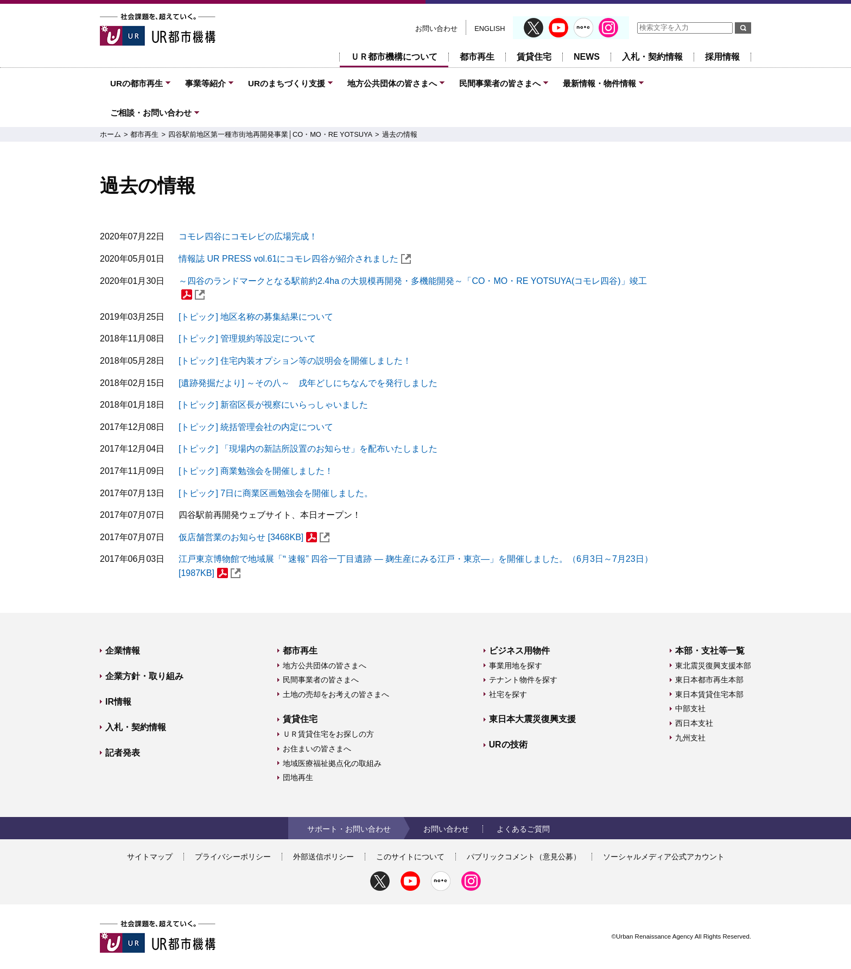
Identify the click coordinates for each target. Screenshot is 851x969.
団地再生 (298, 777)
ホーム (110, 134)
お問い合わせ (436, 28)
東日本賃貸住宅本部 (709, 694)
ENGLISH (489, 28)
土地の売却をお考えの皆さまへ (336, 694)
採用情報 (722, 56)
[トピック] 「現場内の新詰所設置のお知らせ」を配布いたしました (308, 448)
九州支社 (690, 737)
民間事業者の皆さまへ (500, 83)
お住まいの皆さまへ (317, 748)
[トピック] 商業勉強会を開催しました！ (256, 471)
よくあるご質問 (523, 829)
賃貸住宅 (534, 56)
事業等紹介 (205, 83)
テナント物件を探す (523, 679)
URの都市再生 (136, 83)
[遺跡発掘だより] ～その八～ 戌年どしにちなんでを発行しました (308, 383)
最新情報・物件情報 (599, 83)
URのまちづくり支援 (286, 83)
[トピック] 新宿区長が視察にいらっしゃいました (273, 404)
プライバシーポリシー (233, 856)
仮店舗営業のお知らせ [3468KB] (254, 537)
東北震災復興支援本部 (713, 665)
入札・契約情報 (652, 56)
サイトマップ (150, 856)
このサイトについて (410, 856)
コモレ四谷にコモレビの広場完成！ (248, 236)
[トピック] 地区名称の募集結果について (256, 316)
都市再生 (477, 56)
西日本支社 (694, 723)
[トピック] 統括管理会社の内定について (256, 427)
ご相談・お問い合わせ (151, 112)
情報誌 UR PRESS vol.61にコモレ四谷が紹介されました (295, 258)
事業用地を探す (515, 665)
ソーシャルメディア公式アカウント (664, 856)
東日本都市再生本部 (709, 679)
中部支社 (690, 708)
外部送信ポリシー (323, 856)
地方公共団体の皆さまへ (392, 83)
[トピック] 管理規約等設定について (247, 338)
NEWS (587, 56)
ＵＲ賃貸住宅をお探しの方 (328, 734)
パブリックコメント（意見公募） (524, 856)
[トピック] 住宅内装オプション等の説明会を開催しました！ (295, 360)
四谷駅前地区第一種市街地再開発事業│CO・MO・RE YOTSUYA (270, 134)
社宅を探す (508, 694)
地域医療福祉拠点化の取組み (332, 763)
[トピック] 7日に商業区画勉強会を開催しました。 (276, 493)
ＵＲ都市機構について (394, 56)
